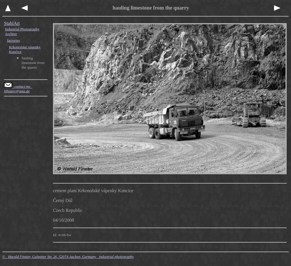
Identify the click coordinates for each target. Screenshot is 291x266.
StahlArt (12, 23)
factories (13, 40)
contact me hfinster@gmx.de (18, 88)
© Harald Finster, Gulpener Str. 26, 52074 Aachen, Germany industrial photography (68, 256)
